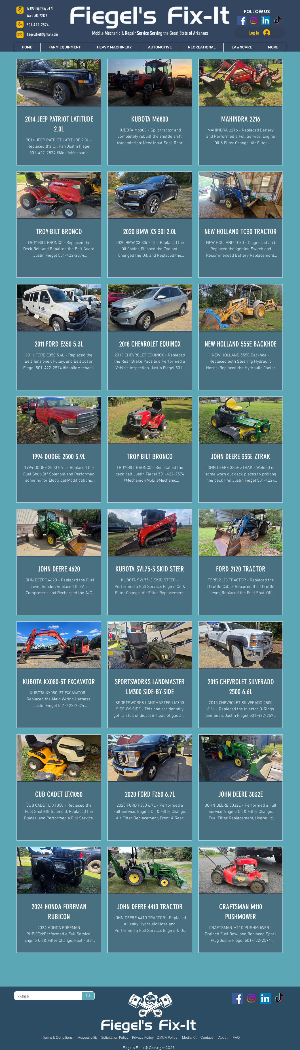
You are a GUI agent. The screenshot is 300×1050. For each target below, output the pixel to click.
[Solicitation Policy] (115, 1037)
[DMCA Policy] (167, 1037)
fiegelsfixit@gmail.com (42, 34)
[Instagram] (253, 20)
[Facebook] (241, 20)
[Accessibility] (87, 1037)
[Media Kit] (189, 1037)
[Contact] (206, 1037)
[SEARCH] (44, 997)
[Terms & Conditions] (58, 1037)
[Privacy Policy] (143, 1037)
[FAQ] (236, 1037)
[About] (222, 1037)
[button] (273, 47)
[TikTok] (277, 20)
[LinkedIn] (265, 20)
